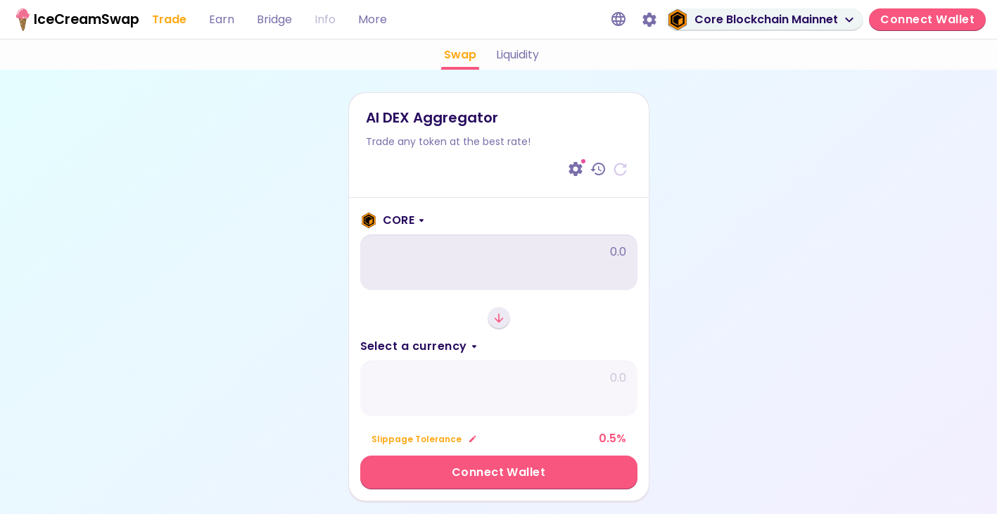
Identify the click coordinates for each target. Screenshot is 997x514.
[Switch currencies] (499, 318)
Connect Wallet (499, 472)
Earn (221, 19)
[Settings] (649, 19)
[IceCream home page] (67, 19)
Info (325, 19)
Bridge (274, 19)
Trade (169, 19)
